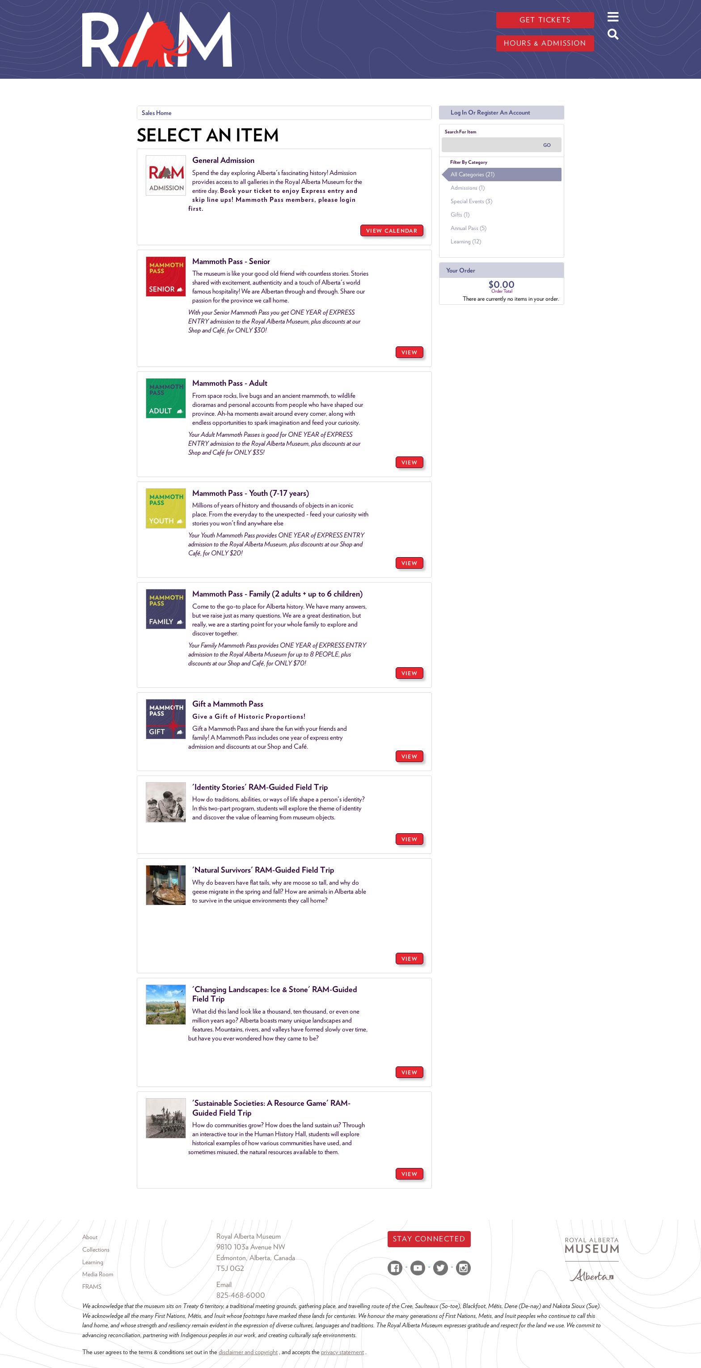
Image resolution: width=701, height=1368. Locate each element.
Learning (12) (466, 241)
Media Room (97, 1274)
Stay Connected (429, 1239)
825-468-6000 (240, 1295)
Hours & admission (545, 43)
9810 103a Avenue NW (250, 1247)
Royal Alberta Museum (248, 1236)
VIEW (409, 352)
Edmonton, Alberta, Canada (255, 1257)
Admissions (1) (468, 187)
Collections (96, 1249)
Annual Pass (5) (468, 228)
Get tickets (545, 20)
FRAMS (91, 1286)
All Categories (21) (472, 174)
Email (224, 1284)
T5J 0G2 (230, 1268)
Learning (92, 1262)
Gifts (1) (460, 214)
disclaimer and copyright (248, 1351)
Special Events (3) (471, 201)
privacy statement (342, 1351)
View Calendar (392, 230)
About (89, 1236)
